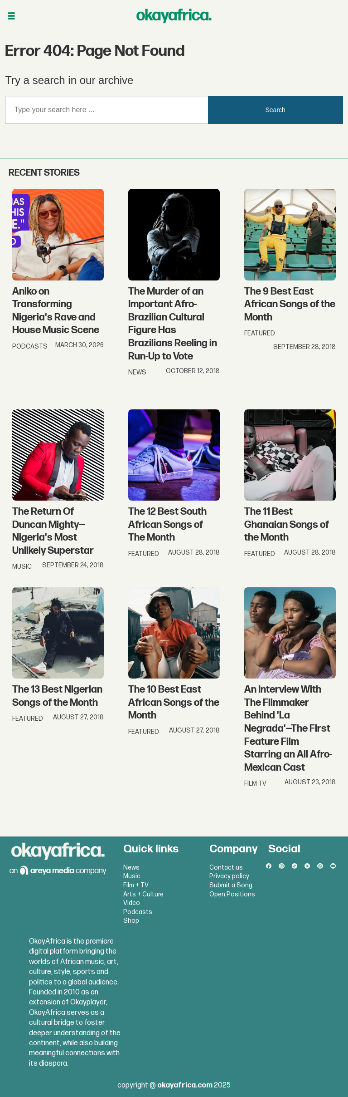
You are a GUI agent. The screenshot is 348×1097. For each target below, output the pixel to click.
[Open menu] (11, 16)
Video (131, 903)
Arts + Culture (143, 894)
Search (275, 109)
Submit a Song (230, 885)
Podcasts (137, 912)
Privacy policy (229, 876)
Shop (131, 921)
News (131, 867)
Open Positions (232, 894)
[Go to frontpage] (174, 16)
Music (131, 876)
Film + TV (136, 885)
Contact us (226, 867)
